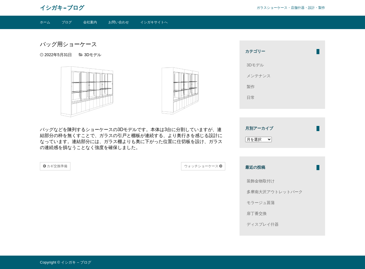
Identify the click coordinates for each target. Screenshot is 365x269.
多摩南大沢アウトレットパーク (275, 191)
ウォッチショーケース (203, 166)
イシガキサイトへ (154, 22)
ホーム (45, 22)
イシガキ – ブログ (62, 7)
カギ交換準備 (55, 166)
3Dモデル (92, 54)
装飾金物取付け (261, 181)
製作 (251, 86)
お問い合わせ (118, 22)
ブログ (67, 22)
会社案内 (90, 22)
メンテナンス (259, 76)
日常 (251, 97)
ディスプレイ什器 (263, 224)
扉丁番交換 (257, 213)
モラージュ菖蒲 (261, 202)
